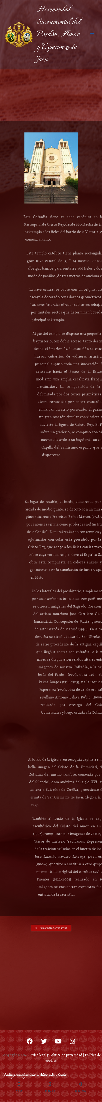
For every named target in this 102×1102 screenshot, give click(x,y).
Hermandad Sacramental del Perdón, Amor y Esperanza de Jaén (58, 34)
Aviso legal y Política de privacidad (56, 1054)
